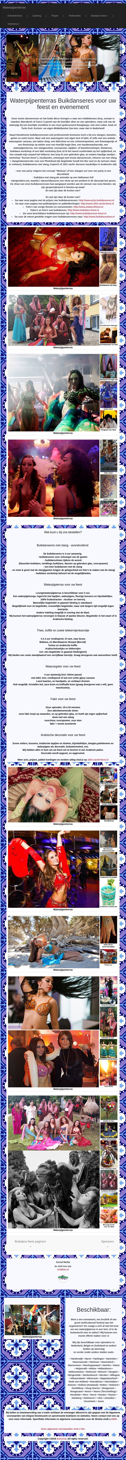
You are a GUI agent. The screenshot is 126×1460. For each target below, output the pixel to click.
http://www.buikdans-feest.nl (83, 210)
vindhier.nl (63, 1269)
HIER (114, 1419)
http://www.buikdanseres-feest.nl (88, 213)
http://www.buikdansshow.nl (99, 216)
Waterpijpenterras (14, 7)
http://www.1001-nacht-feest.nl (97, 203)
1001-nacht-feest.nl (98, 759)
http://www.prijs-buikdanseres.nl (96, 200)
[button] (30, 1243)
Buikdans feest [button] (99, 15)
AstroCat (61, 1438)
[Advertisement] (63, 1451)
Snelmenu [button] (14, 24)
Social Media (63, 1262)
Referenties (75, 15)
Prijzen (54, 15)
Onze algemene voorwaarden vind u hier (63, 1429)
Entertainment (15, 15)
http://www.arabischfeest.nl (88, 207)
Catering (36, 15)
